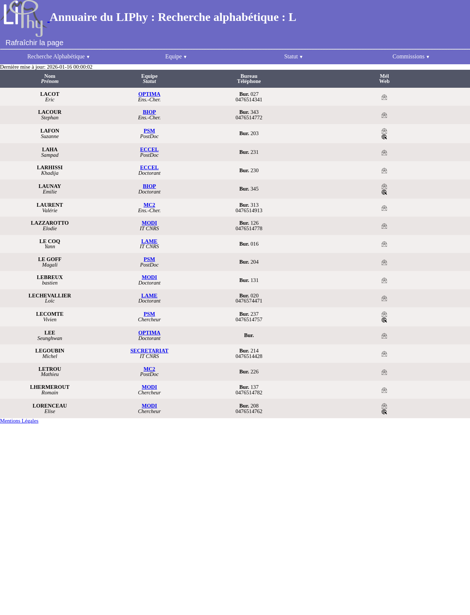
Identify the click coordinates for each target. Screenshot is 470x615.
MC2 (149, 205)
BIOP (149, 112)
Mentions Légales (19, 421)
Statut (291, 56)
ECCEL (149, 149)
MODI (149, 223)
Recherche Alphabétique (56, 56)
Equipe (173, 56)
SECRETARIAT (149, 351)
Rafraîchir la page (35, 43)
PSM (149, 131)
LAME (149, 241)
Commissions (408, 56)
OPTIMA (149, 94)
